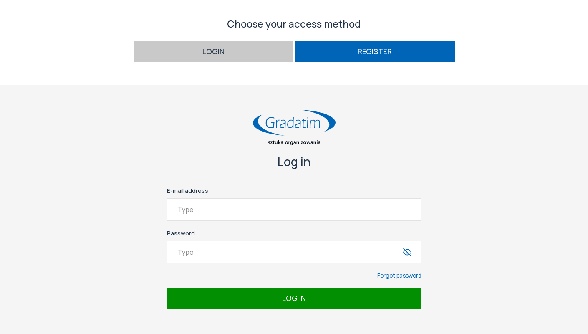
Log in (294, 298)
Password (181, 233)
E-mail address (187, 191)
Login (213, 51)
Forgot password (399, 275)
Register (375, 51)
